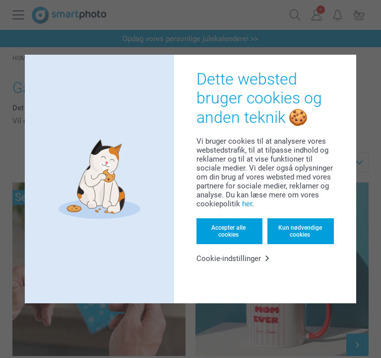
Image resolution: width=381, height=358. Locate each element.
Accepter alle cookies (228, 231)
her (247, 203)
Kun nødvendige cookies (300, 231)
